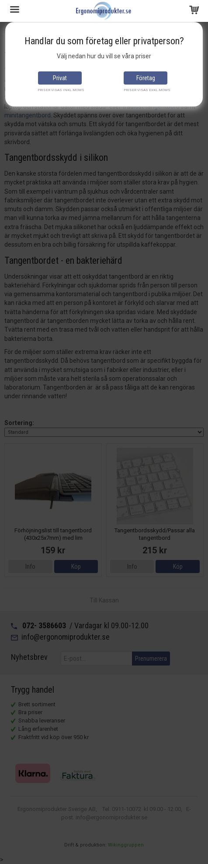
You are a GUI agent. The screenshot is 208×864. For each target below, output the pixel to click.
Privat (60, 77)
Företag (145, 77)
